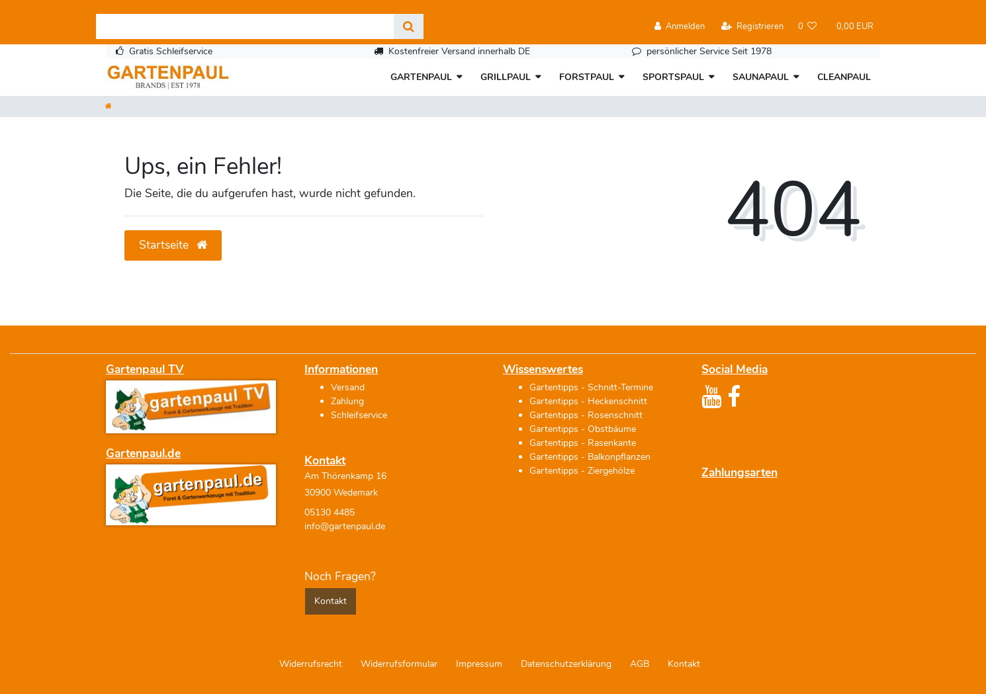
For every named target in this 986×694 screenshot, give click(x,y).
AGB (639, 664)
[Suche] (409, 26)
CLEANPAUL (844, 77)
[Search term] (245, 26)
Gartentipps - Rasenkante (582, 443)
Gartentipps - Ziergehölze (582, 470)
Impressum (479, 664)
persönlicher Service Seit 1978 (709, 51)
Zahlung (347, 401)
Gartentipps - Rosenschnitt (586, 415)
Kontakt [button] (330, 601)
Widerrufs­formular (399, 664)
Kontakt (684, 664)
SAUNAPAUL (761, 77)
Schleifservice (359, 415)
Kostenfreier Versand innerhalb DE (459, 51)
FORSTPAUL (586, 77)
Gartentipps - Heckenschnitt (588, 401)
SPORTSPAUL (673, 77)
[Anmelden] (679, 26)
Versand (348, 387)
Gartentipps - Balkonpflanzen (589, 457)
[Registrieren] (752, 26)
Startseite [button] (173, 245)
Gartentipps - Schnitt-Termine (591, 387)
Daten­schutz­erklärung (566, 664)
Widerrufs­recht (310, 664)
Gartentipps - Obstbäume (582, 429)
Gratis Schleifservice (170, 51)
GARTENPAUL (421, 77)
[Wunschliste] (808, 26)
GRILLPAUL (505, 77)
